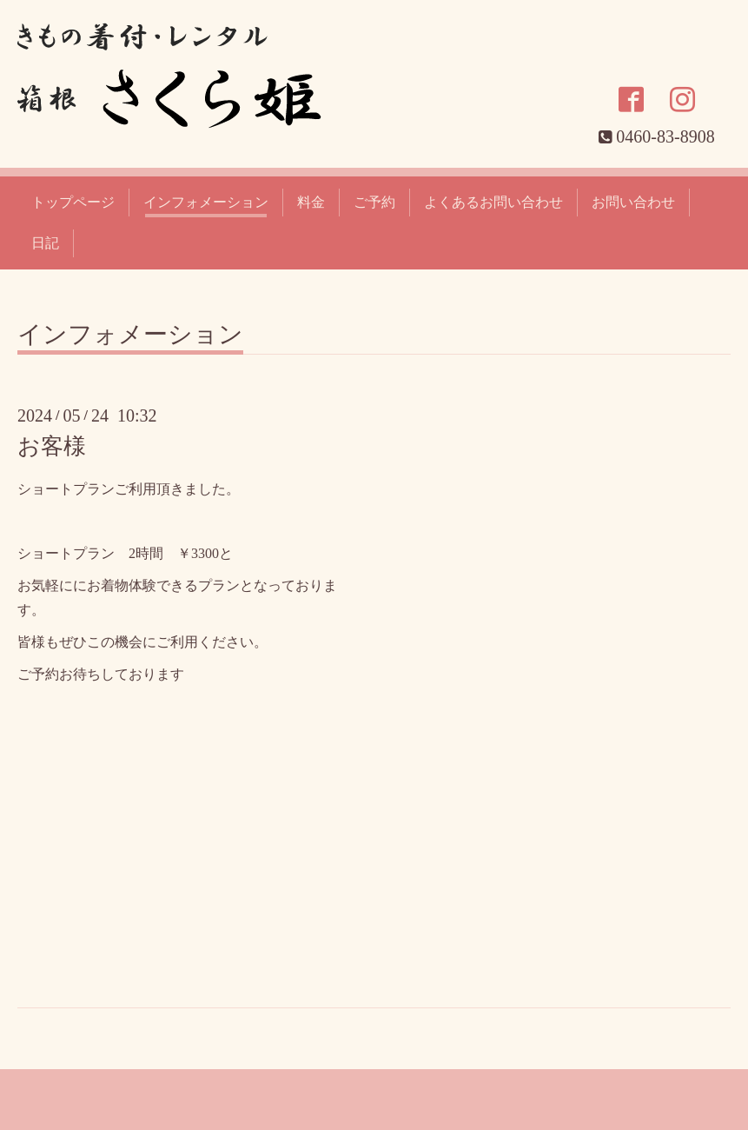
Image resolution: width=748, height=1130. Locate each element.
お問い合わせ (633, 202)
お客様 (51, 446)
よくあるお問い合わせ (493, 202)
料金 (311, 202)
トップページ (73, 202)
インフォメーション (205, 202)
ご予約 (374, 202)
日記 (45, 243)
